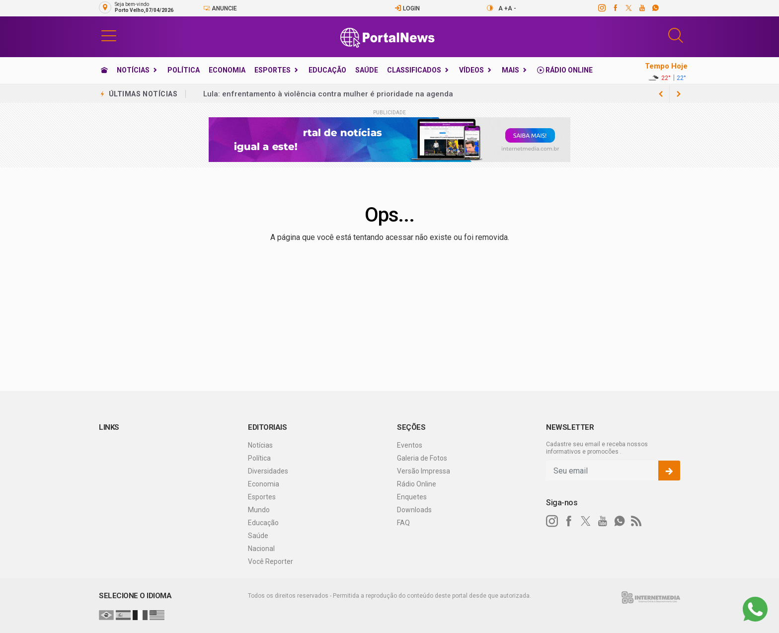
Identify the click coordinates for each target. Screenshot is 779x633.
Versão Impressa (423, 471)
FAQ (403, 523)
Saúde (366, 70)
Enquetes (412, 497)
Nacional (261, 549)
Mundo (259, 510)
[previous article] (679, 94)
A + (503, 8)
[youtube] (641, 8)
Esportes (272, 70)
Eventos (409, 445)
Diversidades (268, 471)
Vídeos (471, 70)
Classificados (414, 70)
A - (512, 8)
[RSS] (636, 521)
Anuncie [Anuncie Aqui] (220, 8)
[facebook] (615, 8)
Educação (327, 70)
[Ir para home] (104, 70)
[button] (109, 35)
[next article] (661, 94)
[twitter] (628, 8)
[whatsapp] (655, 8)
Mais (510, 70)
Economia (227, 70)
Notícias (133, 70)
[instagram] (601, 8)
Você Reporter (270, 561)
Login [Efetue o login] (407, 8)
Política (183, 70)
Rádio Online (565, 70)
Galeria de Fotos (422, 458)
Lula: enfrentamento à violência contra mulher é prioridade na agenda (328, 93)
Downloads (414, 510)
